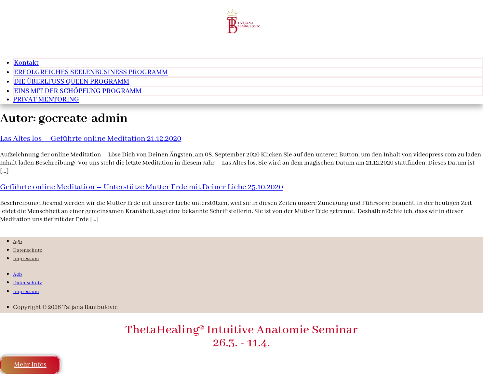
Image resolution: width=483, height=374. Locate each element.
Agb (17, 241)
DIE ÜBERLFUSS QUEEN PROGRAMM (71, 81)
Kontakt (26, 63)
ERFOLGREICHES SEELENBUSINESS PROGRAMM (91, 72)
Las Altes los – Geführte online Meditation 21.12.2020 (90, 139)
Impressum (26, 259)
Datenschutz (27, 250)
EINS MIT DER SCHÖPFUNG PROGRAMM (77, 91)
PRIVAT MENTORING (46, 99)
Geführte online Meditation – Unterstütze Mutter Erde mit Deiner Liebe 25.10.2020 (141, 187)
